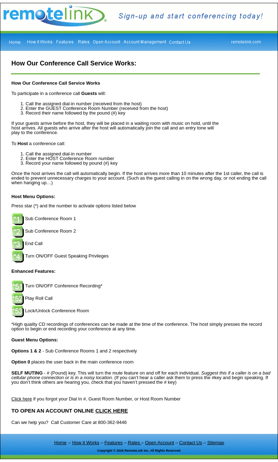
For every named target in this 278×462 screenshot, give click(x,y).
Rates (134, 442)
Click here (21, 399)
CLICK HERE (111, 411)
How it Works (85, 442)
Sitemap (215, 442)
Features (114, 442)
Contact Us (190, 442)
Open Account (159, 442)
